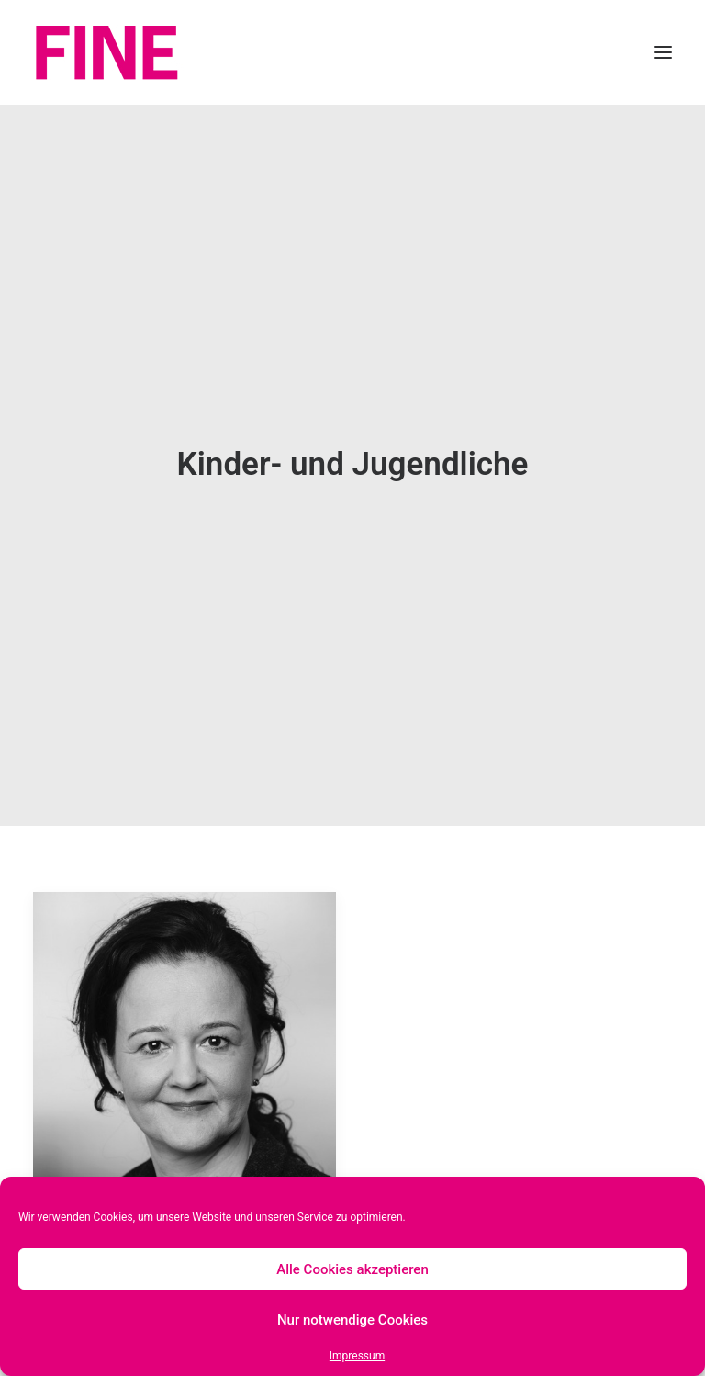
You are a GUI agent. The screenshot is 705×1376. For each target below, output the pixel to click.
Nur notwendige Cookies (352, 1320)
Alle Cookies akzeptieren (352, 1269)
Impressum (357, 1355)
